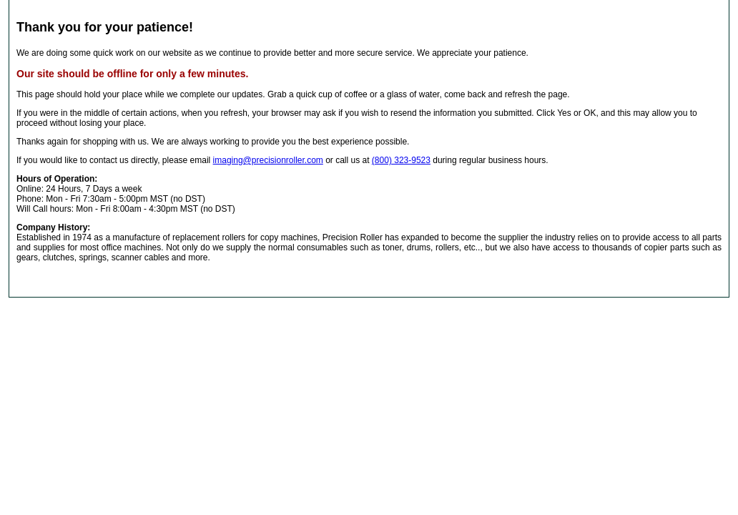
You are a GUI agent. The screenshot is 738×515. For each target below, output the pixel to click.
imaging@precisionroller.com (268, 160)
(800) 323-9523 (401, 160)
